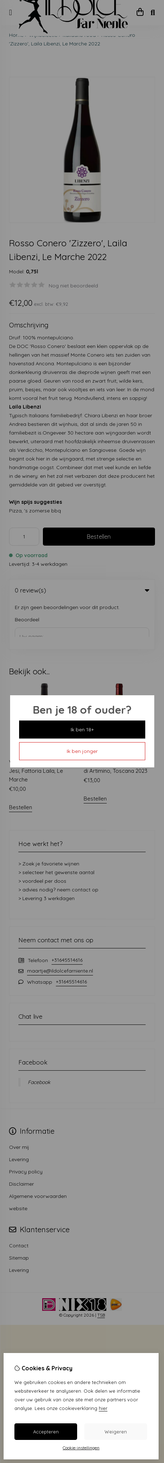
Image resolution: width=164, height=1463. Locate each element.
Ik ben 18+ (82, 729)
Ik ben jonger (82, 751)
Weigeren (116, 1432)
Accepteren (46, 1432)
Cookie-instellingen (81, 1447)
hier (103, 1408)
